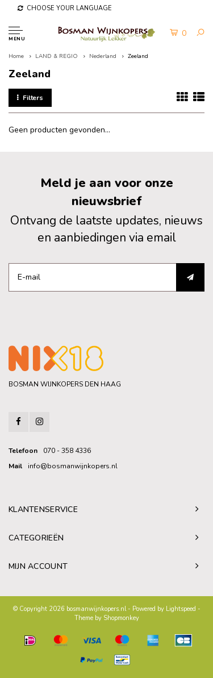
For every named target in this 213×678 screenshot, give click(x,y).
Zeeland (138, 56)
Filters (30, 97)
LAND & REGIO (56, 56)
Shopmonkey (121, 618)
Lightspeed (181, 609)
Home (16, 56)
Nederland (102, 56)
